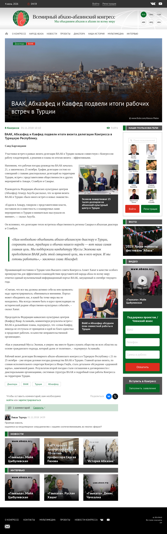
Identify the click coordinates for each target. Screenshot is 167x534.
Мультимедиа (116, 33)
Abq (151, 22)
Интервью (132, 33)
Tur (159, 14)
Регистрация (109, 3)
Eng (151, 14)
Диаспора (79, 33)
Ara (159, 22)
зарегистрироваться (29, 400)
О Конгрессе (19, 33)
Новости (52, 33)
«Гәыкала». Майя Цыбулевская (136, 301)
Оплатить (143, 367)
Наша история (96, 33)
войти (10, 400)
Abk (143, 22)
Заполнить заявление (142, 388)
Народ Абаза (36, 33)
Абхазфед (53, 384)
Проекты (65, 33)
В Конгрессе (12, 127)
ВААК (30, 43)
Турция (38, 384)
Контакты (29, 519)
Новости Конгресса (86, 519)
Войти (95, 3)
